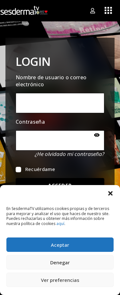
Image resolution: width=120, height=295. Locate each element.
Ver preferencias (60, 280)
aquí (60, 223)
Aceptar (60, 245)
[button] (110, 193)
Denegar (60, 262)
